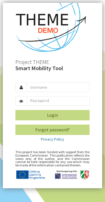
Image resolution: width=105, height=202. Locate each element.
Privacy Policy (52, 139)
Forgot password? (52, 129)
